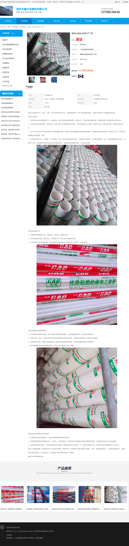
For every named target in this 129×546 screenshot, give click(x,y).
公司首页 (8, 21)
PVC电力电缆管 (8, 58)
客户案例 (88, 21)
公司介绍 (56, 21)
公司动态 (72, 21)
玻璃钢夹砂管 (7, 54)
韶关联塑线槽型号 (7, 99)
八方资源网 (18, 538)
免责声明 (25, 538)
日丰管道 (5, 81)
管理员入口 (32, 538)
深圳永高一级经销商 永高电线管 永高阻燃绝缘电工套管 (11, 130)
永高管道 (23, 27)
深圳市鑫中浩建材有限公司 (42, 531)
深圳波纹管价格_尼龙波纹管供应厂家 (11, 138)
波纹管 (4, 40)
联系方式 (104, 21)
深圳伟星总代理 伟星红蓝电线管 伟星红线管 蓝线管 (11, 125)
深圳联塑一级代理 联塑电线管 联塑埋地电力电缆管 (11, 116)
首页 (9, 27)
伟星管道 (5, 72)
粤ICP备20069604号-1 (26, 531)
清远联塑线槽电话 (7, 103)
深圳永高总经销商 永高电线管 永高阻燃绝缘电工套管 (11, 112)
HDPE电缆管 (7, 49)
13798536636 (86, 70)
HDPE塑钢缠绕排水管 (10, 44)
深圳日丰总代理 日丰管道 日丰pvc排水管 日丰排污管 (11, 121)
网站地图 (40, 538)
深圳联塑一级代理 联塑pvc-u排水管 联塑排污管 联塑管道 (11, 134)
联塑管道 (5, 68)
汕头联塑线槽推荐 (7, 107)
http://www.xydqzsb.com (35, 456)
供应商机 (24, 21)
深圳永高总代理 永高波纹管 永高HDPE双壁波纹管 (68, 509)
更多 (19, 93)
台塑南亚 (5, 63)
